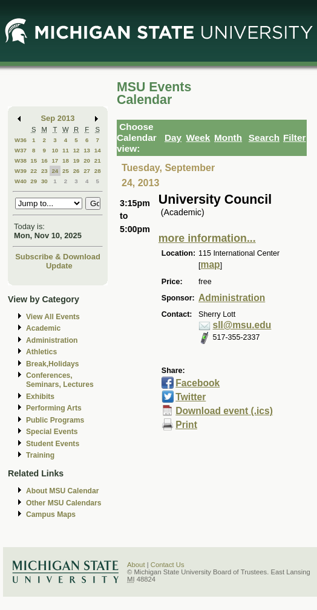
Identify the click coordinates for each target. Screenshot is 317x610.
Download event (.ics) (224, 411)
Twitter (190, 397)
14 (97, 150)
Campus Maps (51, 514)
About (136, 564)
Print (186, 425)
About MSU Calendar (62, 491)
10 (54, 150)
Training (40, 455)
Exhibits (40, 396)
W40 (21, 181)
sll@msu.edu (242, 325)
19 (76, 160)
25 (65, 170)
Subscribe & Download (57, 256)
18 (65, 160)
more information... (207, 238)
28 (97, 170)
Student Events (52, 444)
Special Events (51, 431)
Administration (51, 340)
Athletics (41, 352)
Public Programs (55, 420)
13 (86, 150)
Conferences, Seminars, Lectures (60, 380)
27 (86, 170)
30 (44, 181)
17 (54, 160)
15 (33, 160)
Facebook (197, 383)
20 (86, 160)
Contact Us (168, 564)
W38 (21, 160)
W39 (21, 170)
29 (33, 181)
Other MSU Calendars (64, 503)
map (210, 264)
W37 (21, 150)
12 (76, 150)
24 (54, 170)
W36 (21, 140)
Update (59, 265)
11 (65, 150)
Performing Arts (54, 408)
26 (76, 170)
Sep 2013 (58, 118)
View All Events (53, 317)
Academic (43, 328)
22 (33, 170)
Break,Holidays (52, 364)
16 (44, 160)
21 (97, 160)
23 (44, 170)
